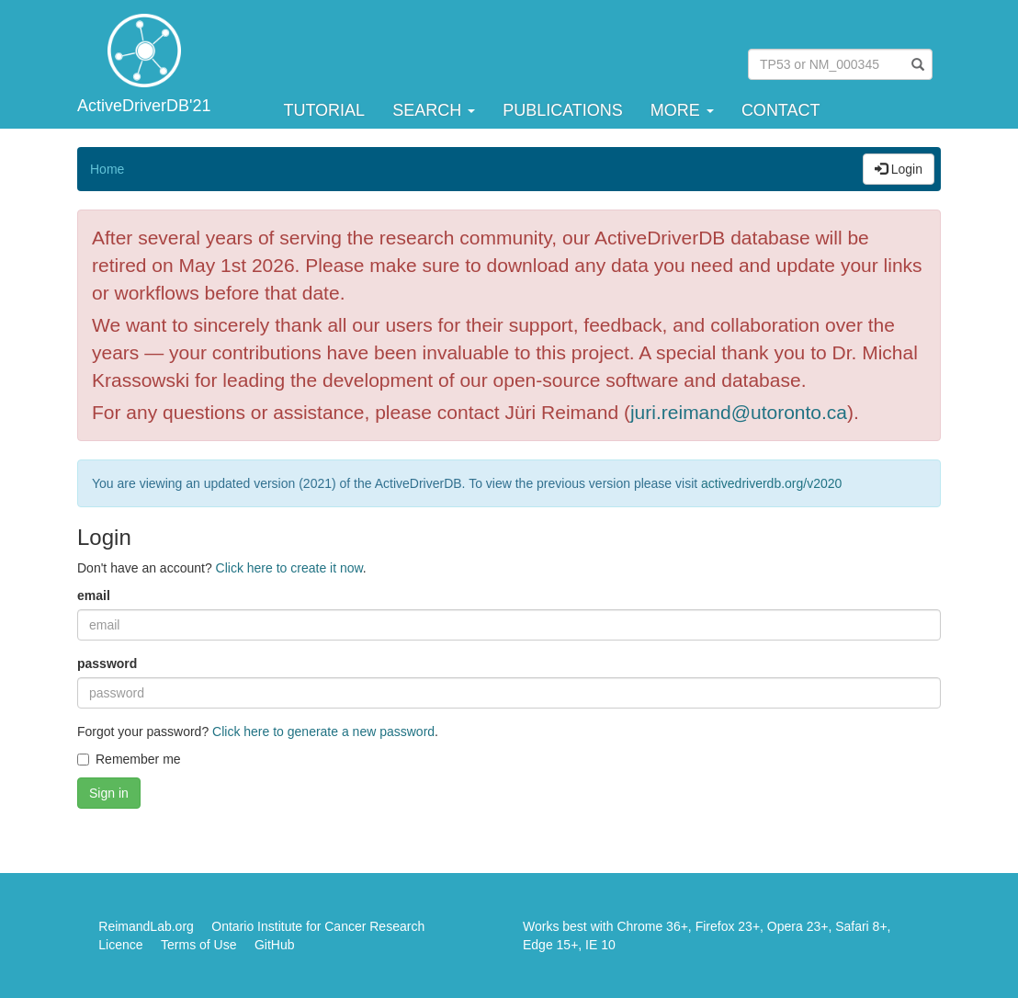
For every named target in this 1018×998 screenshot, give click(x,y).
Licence (120, 944)
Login (898, 169)
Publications (563, 110)
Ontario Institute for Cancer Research (317, 926)
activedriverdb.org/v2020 (771, 483)
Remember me (129, 759)
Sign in (109, 793)
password (107, 663)
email (93, 595)
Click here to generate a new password (323, 731)
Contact (780, 110)
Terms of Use (198, 944)
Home (107, 169)
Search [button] (433, 110)
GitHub (274, 944)
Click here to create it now (289, 568)
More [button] (682, 110)
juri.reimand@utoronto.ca (738, 412)
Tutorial (324, 110)
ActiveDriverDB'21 (143, 105)
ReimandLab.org (146, 926)
